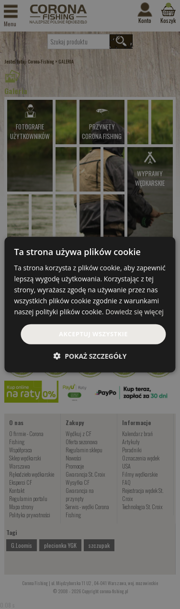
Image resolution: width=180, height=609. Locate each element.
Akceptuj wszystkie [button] (93, 334)
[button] (90, 356)
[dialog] (89, 304)
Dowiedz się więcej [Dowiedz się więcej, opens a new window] (134, 311)
